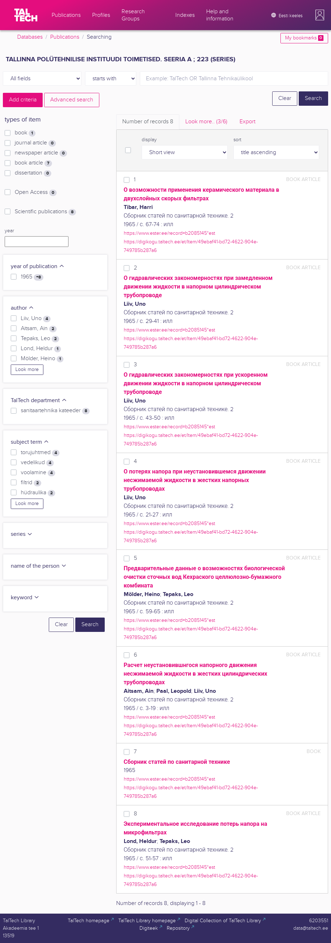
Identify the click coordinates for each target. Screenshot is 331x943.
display (149, 140)
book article (33, 163)
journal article (35, 143)
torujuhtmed (40, 452)
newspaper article (41, 153)
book (25, 133)
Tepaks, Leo (40, 338)
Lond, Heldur (41, 348)
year (9, 231)
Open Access (36, 192)
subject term (30, 442)
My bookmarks (304, 38)
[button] (320, 15)
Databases (30, 37)
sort (237, 140)
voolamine (38, 472)
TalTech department (39, 400)
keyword (25, 597)
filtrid (31, 482)
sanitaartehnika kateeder (55, 410)
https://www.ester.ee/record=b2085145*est (169, 233)
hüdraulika (38, 492)
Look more (27, 369)
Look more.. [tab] (206, 121)
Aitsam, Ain (39, 328)
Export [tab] (247, 121)
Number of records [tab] (147, 121)
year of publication (38, 266)
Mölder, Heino (42, 358)
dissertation (33, 173)
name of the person (39, 566)
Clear (284, 98)
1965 (32, 277)
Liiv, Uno (36, 318)
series (22, 534)
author (22, 308)
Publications (64, 37)
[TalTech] (25, 15)
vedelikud (37, 462)
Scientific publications (45, 211)
